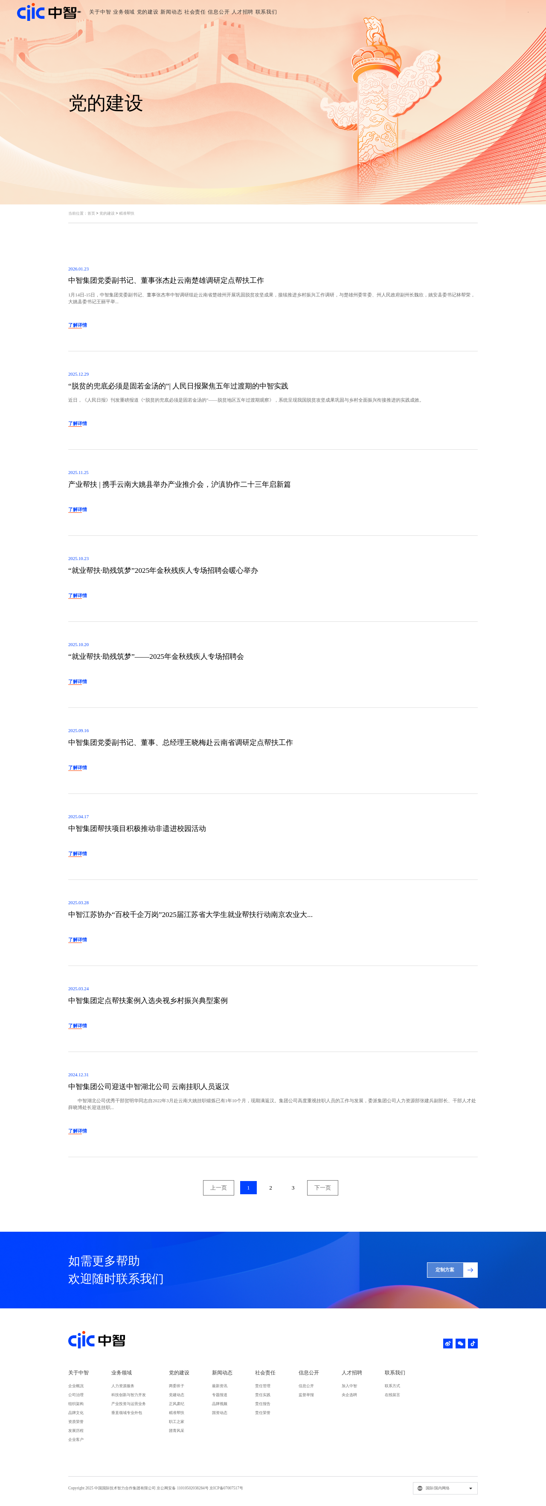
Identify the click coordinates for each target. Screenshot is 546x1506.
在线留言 (392, 1395)
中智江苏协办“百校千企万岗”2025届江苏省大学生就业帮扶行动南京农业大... (190, 915)
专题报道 (219, 1395)
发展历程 (76, 1430)
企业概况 (76, 1386)
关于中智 (166, 12)
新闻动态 (257, 12)
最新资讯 (219, 1386)
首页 (91, 213)
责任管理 (262, 1386)
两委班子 (176, 1386)
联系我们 (378, 12)
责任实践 (262, 1395)
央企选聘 (349, 1395)
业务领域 (196, 12)
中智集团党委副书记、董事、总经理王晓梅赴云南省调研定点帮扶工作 (180, 743)
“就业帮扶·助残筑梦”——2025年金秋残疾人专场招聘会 (156, 656)
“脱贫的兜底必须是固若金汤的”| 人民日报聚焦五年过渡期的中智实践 (178, 386)
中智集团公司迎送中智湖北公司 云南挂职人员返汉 (148, 1087)
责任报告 (262, 1404)
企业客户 (76, 1439)
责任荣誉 (262, 1413)
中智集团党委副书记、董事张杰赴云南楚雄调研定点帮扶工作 (166, 280)
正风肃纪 (176, 1404)
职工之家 (176, 1422)
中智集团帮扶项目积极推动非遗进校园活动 (137, 829)
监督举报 (306, 1395)
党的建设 (227, 12)
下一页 (322, 1187)
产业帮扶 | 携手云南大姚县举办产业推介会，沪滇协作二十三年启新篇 (179, 484)
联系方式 (392, 1386)
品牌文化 (76, 1413)
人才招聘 (348, 12)
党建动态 (176, 1395)
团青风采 (176, 1430)
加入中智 (349, 1386)
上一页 (218, 1187)
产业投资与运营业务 (128, 1404)
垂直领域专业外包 (126, 1413)
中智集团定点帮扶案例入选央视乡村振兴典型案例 (148, 1001)
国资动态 (219, 1413)
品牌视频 (219, 1404)
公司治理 (76, 1395)
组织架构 (76, 1404)
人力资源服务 (122, 1386)
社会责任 (287, 12)
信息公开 (318, 12)
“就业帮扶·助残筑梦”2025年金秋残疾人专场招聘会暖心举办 (163, 570)
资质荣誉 (76, 1422)
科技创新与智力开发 (128, 1395)
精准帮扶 (126, 213)
